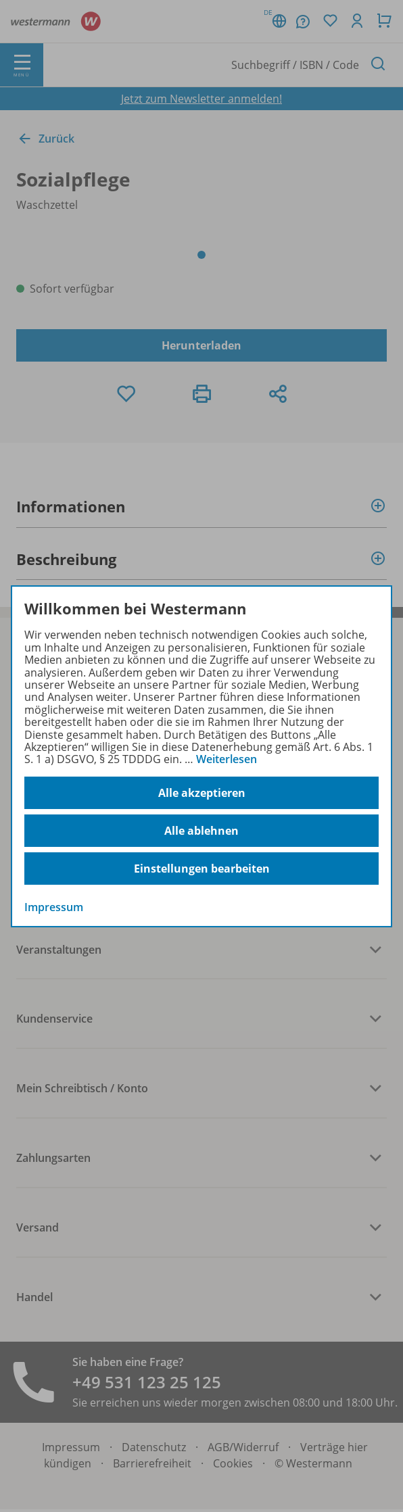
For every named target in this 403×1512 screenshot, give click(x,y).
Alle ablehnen (201, 830)
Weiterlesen (226, 759)
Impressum (53, 907)
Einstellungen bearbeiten (202, 868)
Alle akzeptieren (201, 792)
